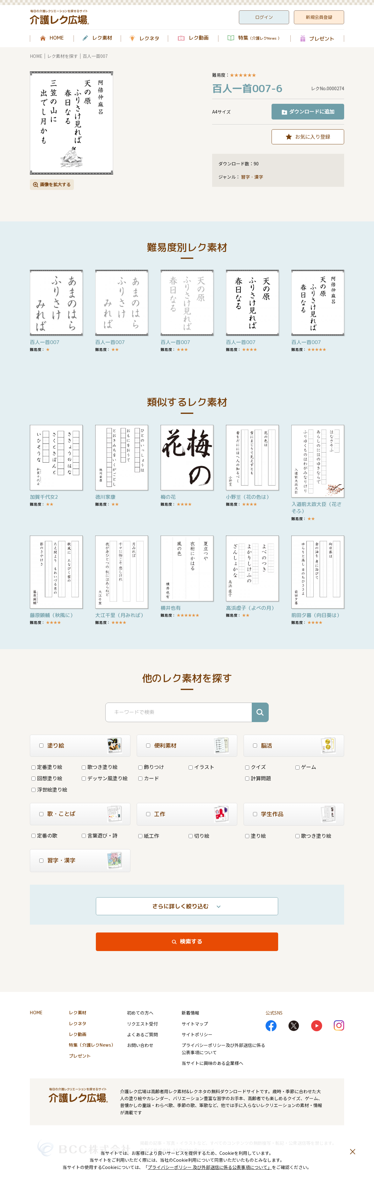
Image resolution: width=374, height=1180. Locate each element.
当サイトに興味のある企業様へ (212, 1063)
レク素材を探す (62, 56)
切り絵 (199, 835)
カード (148, 778)
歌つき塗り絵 (100, 767)
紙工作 (148, 835)
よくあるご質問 (142, 1034)
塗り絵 (255, 835)
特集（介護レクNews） (92, 1045)
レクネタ (149, 38)
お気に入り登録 (312, 136)
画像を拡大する (55, 184)
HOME (57, 38)
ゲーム (305, 767)
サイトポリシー (197, 1034)
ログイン (264, 17)
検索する (191, 941)
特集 (259, 38)
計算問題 (258, 778)
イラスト (201, 767)
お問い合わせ (140, 1045)
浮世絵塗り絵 (49, 789)
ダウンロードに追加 (311, 111)
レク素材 (102, 38)
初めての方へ (140, 1013)
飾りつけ (151, 767)
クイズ (255, 767)
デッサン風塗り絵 (105, 778)
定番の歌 (44, 835)
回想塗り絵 (46, 778)
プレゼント (321, 38)
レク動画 (199, 38)
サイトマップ (195, 1024)
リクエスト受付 (142, 1024)
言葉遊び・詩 (100, 835)
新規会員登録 (319, 17)
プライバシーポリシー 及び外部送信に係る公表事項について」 (210, 1167)
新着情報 (190, 1013)
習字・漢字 (252, 177)
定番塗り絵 (46, 767)
